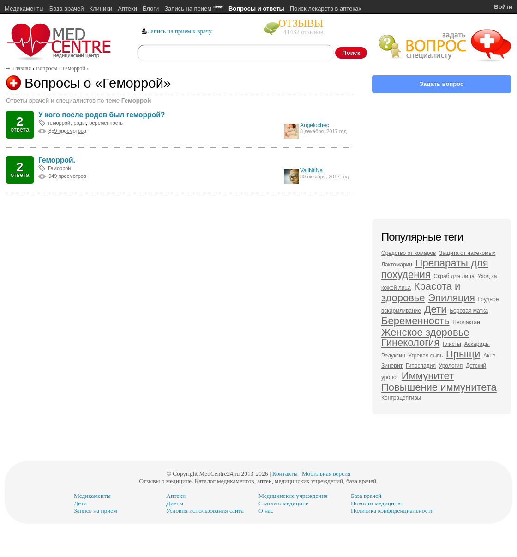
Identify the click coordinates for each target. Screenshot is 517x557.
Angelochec (314, 125)
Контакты (285, 473)
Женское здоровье (425, 332)
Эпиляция (451, 297)
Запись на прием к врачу (180, 31)
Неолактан (466, 322)
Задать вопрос (441, 83)
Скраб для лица (454, 276)
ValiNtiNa (311, 170)
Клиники (100, 8)
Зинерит (392, 366)
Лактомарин (396, 264)
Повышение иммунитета (439, 387)
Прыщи (463, 354)
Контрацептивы (401, 397)
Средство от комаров (408, 253)
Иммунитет (428, 375)
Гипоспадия (421, 366)
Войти (503, 6)
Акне (489, 355)
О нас (265, 510)
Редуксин (393, 355)
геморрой (59, 123)
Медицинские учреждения (293, 495)
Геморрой (59, 168)
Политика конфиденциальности (392, 510)
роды (79, 123)
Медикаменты (24, 8)
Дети (435, 309)
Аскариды (477, 344)
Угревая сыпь (425, 355)
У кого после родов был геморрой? (101, 115)
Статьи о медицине (283, 503)
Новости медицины (376, 503)
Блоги (151, 8)
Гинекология (410, 342)
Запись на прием (193, 8)
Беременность (415, 321)
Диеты (174, 503)
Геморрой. (56, 160)
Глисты (452, 344)
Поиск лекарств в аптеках (325, 8)
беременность (106, 123)
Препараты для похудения (434, 268)
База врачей (66, 8)
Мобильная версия (326, 473)
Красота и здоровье (420, 291)
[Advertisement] (180, 280)
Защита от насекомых (467, 253)
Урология (451, 366)
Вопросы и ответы (256, 8)
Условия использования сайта (205, 510)
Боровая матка (469, 311)
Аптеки (127, 8)
